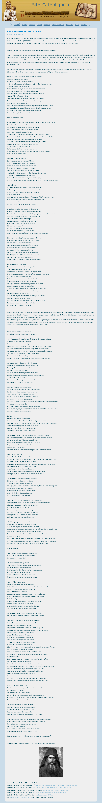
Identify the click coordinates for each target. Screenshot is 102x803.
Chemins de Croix (58, 24)
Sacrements (69, 24)
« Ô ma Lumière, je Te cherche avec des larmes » (49, 792)
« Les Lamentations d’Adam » (44, 795)
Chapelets (47, 24)
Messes (24, 24)
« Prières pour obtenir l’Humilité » (21, 797)
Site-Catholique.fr (51, 5)
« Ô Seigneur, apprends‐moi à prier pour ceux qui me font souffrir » (55, 785)
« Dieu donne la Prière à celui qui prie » (56, 790)
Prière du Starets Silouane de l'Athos (24, 31)
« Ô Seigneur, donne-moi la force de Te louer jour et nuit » (53, 788)
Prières (39, 24)
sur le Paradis (18, 34)
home (10, 24)
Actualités (17, 24)
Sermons (32, 24)
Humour (84, 24)
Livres (77, 24)
